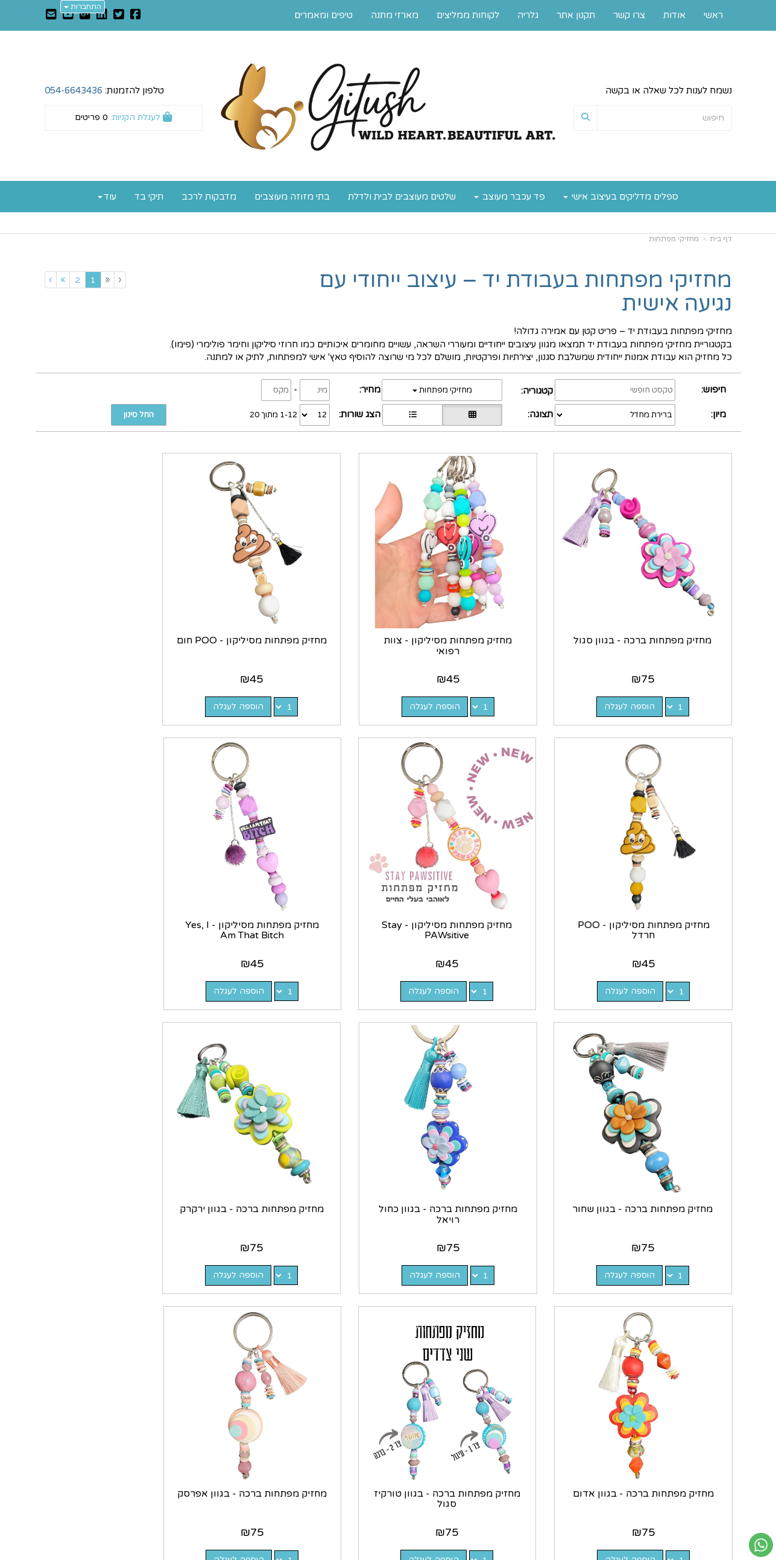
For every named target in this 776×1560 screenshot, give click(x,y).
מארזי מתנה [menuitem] (394, 15)
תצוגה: (540, 414)
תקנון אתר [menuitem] (576, 15)
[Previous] (107, 279)
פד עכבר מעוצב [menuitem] (509, 196)
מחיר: (369, 389)
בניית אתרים (340, 1552)
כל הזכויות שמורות (696, 1506)
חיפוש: (713, 389)
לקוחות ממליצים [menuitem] (468, 15)
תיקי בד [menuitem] (148, 196)
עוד (107, 196)
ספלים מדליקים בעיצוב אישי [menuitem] (620, 196)
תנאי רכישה (533, 1461)
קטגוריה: (537, 390)
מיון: (718, 414)
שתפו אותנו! (356, 1421)
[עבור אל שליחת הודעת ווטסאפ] (761, 1545)
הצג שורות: (359, 414)
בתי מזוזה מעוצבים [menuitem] (292, 196)
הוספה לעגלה (639, 686)
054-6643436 (74, 90)
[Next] (62, 279)
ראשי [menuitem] (713, 15)
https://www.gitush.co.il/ (329, 1396)
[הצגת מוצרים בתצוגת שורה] (412, 415)
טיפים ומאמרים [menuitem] (323, 15)
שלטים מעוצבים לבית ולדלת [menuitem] (402, 196)
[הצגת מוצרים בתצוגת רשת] (472, 415)
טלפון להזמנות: (104, 90)
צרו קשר (363, 1409)
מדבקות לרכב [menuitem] (208, 196)
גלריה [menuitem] (527, 15)
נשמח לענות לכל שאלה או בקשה (668, 90)
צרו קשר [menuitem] (629, 15)
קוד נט (368, 1552)
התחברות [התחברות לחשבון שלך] (82, 6)
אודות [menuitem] (674, 15)
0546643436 (502, 1447)
